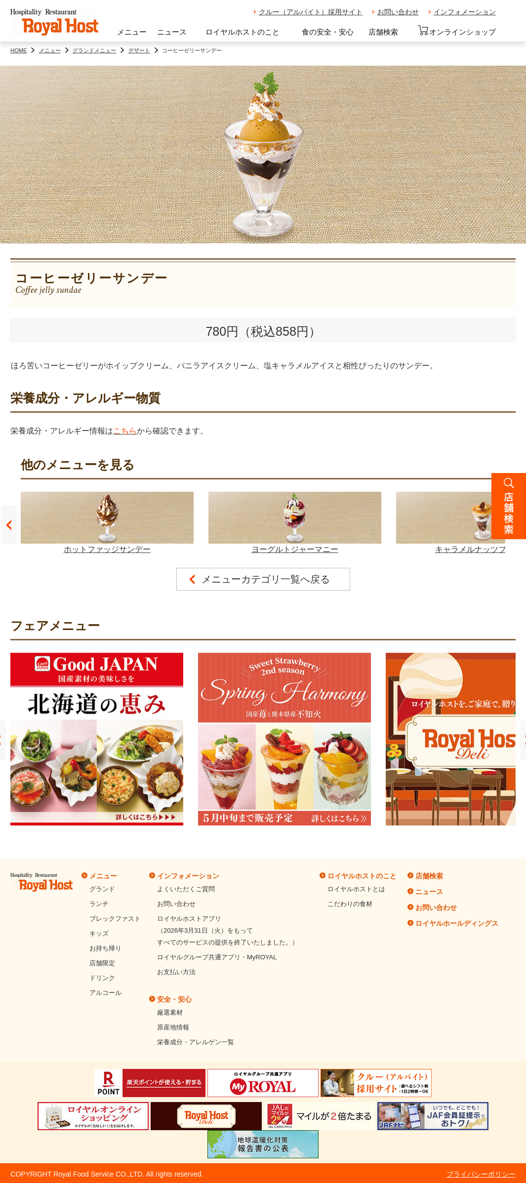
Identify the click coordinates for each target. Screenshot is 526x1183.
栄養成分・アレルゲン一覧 (195, 1042)
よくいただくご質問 (186, 889)
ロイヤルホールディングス (456, 923)
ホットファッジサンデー (107, 522)
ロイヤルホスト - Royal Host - (54, 23)
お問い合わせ (398, 12)
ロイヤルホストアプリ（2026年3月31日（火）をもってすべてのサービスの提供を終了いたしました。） (227, 930)
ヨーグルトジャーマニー (294, 522)
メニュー (132, 32)
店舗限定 (102, 963)
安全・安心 (174, 999)
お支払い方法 (176, 972)
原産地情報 (173, 1027)
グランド (102, 889)
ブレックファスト (115, 918)
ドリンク (102, 978)
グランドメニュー (94, 50)
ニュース (172, 32)
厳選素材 (170, 1012)
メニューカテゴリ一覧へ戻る (266, 579)
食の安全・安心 (328, 32)
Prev (9, 525)
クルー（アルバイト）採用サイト (311, 12)
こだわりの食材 (349, 903)
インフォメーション (465, 12)
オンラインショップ (456, 31)
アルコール (105, 992)
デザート (139, 50)
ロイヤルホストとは (356, 889)
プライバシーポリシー (481, 1174)
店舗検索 (383, 32)
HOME (18, 50)
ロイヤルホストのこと (242, 32)
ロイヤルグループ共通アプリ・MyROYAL (217, 957)
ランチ (99, 903)
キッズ (99, 933)
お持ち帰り (105, 948)
